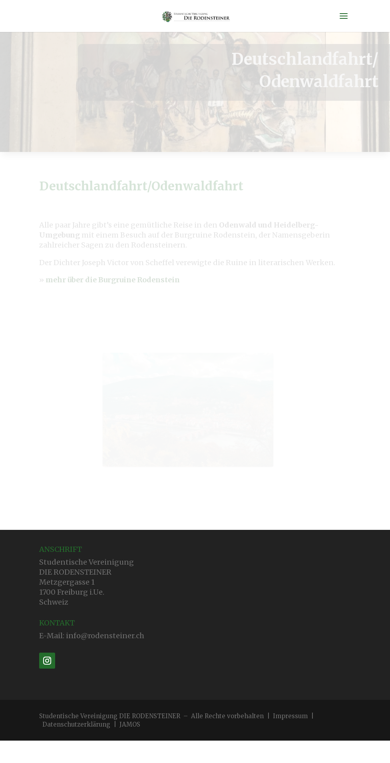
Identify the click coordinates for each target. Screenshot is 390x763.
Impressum (290, 716)
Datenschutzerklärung (76, 724)
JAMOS (129, 724)
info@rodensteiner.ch (105, 635)
